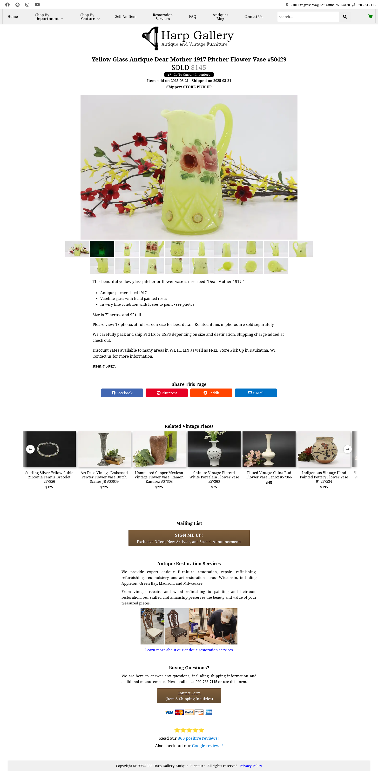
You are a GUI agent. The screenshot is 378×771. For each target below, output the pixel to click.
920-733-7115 (366, 5)
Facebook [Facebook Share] (122, 392)
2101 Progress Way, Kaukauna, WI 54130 (320, 5)
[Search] (308, 17)
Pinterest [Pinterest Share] (167, 392)
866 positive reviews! (198, 738)
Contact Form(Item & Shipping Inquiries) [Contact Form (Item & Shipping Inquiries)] (189, 696)
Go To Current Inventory (189, 74)
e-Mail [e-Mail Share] (256, 392)
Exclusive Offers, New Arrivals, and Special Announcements (189, 538)
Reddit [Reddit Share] (211, 392)
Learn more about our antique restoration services (189, 649)
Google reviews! (207, 745)
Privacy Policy (251, 766)
